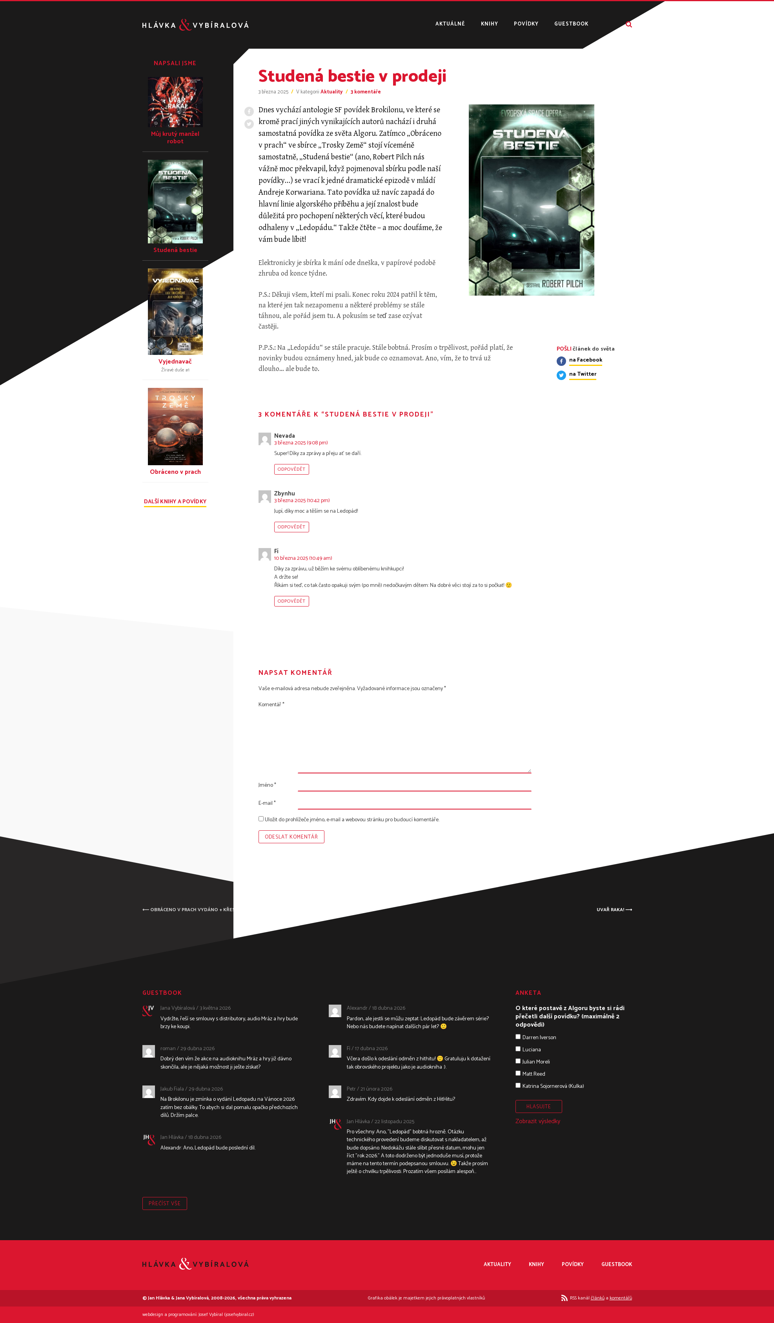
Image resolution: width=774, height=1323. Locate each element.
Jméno (267, 785)
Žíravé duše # (175, 370)
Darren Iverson (539, 1037)
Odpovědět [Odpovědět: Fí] (292, 601)
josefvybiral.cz (239, 1314)
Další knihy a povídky (175, 502)
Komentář (271, 704)
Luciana (532, 1049)
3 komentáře (366, 92)
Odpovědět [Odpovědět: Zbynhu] (292, 527)
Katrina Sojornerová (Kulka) (553, 1086)
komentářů (621, 1298)
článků (598, 1298)
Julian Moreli (536, 1062)
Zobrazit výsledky (537, 1121)
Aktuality (332, 92)
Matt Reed (534, 1074)
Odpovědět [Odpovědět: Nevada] (292, 469)
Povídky (526, 24)
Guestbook (571, 24)
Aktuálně (450, 24)
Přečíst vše (165, 1204)
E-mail (267, 803)
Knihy (489, 24)
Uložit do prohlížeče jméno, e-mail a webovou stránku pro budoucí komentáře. (352, 819)
